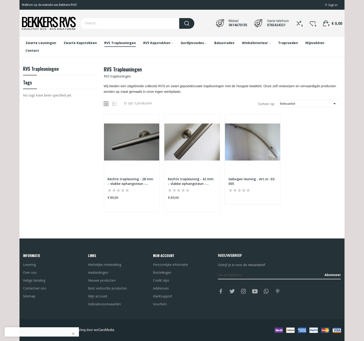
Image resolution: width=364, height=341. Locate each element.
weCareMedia (104, 330)
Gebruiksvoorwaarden (104, 304)
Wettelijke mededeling (104, 264)
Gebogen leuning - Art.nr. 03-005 (252, 181)
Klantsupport (162, 296)
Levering (29, 264)
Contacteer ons (34, 288)
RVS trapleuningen (41, 69)
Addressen (161, 288)
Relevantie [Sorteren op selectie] (308, 103)
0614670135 (238, 25)
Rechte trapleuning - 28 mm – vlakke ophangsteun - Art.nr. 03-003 (130, 181)
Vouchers (160, 304)
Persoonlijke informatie (170, 264)
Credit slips (161, 280)
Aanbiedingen (98, 272)
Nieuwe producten (102, 280)
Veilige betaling (34, 280)
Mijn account (97, 296)
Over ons (30, 272)
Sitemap (29, 296)
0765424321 (276, 25)
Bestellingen (162, 272)
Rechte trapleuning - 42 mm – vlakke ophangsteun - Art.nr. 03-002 (191, 181)
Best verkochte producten (107, 288)
